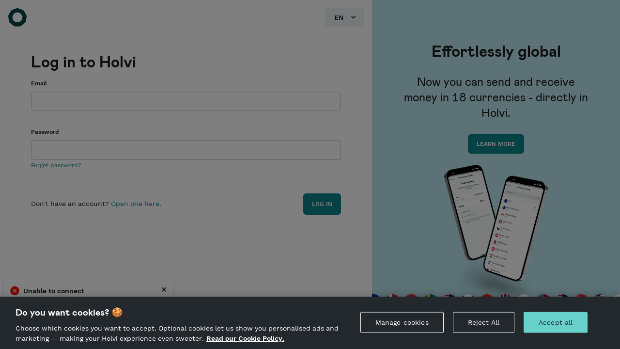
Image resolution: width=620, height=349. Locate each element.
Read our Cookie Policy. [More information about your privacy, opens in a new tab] (245, 338)
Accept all (556, 322)
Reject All (483, 322)
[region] (310, 323)
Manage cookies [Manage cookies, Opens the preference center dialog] (402, 322)
